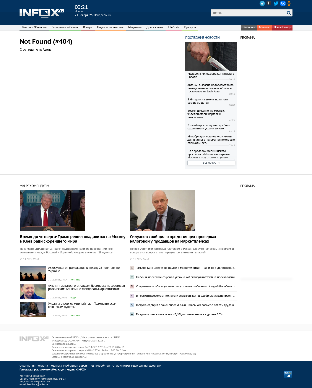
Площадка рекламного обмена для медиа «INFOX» (53, 369)
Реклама (42, 365)
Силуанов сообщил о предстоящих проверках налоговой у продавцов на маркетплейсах (173, 239)
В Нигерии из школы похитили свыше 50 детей (207, 101)
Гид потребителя (100, 365)
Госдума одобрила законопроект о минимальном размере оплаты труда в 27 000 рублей (186, 305)
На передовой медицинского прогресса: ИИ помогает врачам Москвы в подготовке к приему (208, 154)
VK (283, 3)
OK (289, 3)
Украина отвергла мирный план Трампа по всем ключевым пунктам (82, 305)
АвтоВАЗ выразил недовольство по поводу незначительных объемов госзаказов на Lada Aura (210, 88)
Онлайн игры (121, 365)
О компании (27, 365)
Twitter (276, 3)
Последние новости (202, 37)
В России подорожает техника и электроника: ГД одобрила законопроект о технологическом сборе (186, 295)
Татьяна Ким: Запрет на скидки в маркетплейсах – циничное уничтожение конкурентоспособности (186, 267)
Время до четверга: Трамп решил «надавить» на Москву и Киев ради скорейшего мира (72, 239)
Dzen (269, 3)
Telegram (262, 3)
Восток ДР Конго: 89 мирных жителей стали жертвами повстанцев (205, 114)
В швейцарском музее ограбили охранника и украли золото (208, 126)
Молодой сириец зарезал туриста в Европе (210, 75)
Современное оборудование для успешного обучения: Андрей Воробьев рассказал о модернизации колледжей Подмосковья (186, 286)
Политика (75, 279)
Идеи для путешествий (146, 365)
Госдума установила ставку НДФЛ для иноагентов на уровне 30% (179, 314)
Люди (73, 297)
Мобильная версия (75, 365)
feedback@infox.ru (37, 384)
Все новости (211, 162)
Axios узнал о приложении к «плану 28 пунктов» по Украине (84, 269)
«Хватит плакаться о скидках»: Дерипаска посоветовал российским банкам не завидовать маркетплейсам (86, 287)
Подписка (55, 365)
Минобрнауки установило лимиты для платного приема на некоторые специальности (211, 140)
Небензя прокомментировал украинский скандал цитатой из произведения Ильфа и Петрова (186, 277)
